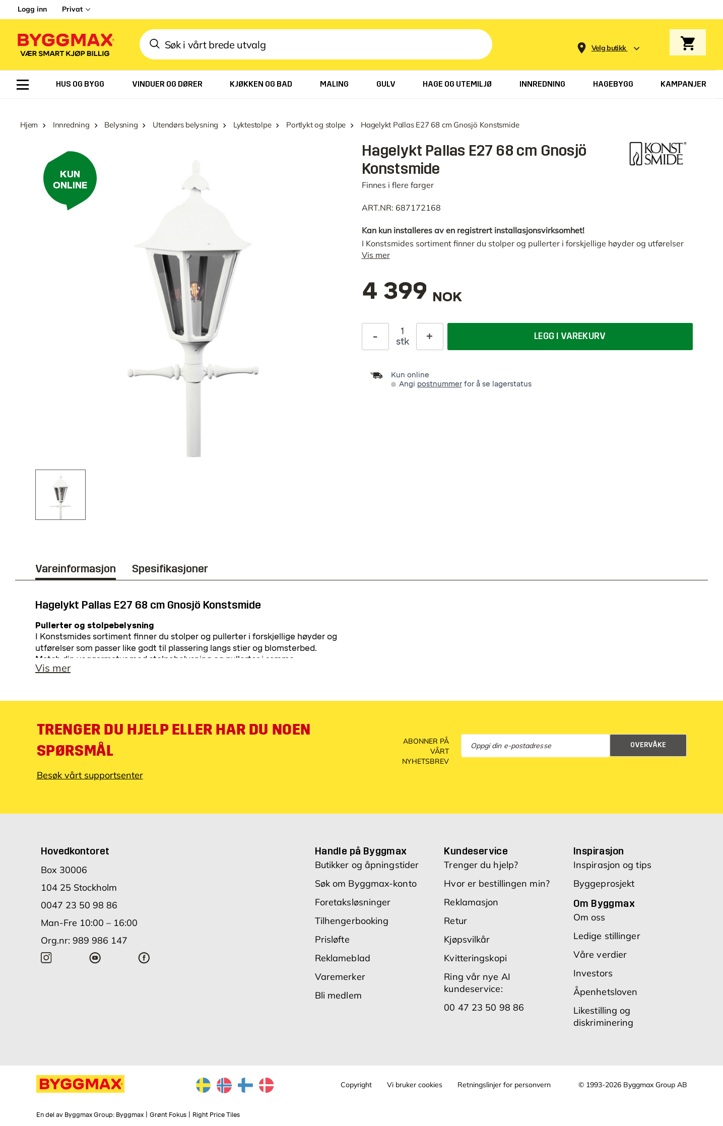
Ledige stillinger (606, 936)
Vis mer (376, 255)
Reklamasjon (471, 902)
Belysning (121, 124)
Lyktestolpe (252, 124)
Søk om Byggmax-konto (366, 883)
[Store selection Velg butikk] (608, 48)
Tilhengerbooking (352, 920)
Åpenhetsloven (605, 992)
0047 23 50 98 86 (79, 905)
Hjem (29, 124)
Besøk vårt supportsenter (90, 775)
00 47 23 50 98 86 (484, 1007)
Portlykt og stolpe (316, 124)
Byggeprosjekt (603, 883)
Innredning (71, 124)
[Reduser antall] (375, 336)
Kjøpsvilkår (467, 939)
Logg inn (32, 9)
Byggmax (130, 1114)
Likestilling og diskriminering (603, 1016)
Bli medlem (338, 995)
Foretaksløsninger (353, 902)
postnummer (439, 384)
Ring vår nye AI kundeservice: (477, 983)
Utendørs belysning (185, 124)
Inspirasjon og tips (612, 865)
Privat (72, 9)
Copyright (356, 1084)
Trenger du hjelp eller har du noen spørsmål (174, 740)
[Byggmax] (65, 44)
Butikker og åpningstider (367, 865)
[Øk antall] (429, 336)
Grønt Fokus (168, 1114)
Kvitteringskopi (475, 958)
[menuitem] (23, 85)
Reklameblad (342, 958)
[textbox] (412, 296)
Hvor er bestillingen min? (497, 883)
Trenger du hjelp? (481, 865)
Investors (593, 973)
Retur (455, 920)
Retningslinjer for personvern (504, 1084)
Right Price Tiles (216, 1114)
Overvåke (648, 745)
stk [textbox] (402, 341)
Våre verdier (600, 954)
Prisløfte (332, 939)
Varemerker (340, 976)
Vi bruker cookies (414, 1084)
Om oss (589, 917)
